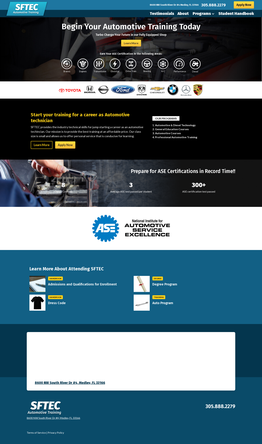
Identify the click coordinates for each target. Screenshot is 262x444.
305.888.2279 (213, 5)
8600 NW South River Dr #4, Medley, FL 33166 (70, 383)
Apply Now (243, 5)
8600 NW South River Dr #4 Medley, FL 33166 (174, 5)
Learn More (131, 43)
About (183, 13)
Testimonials (162, 13)
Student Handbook (236, 13)
